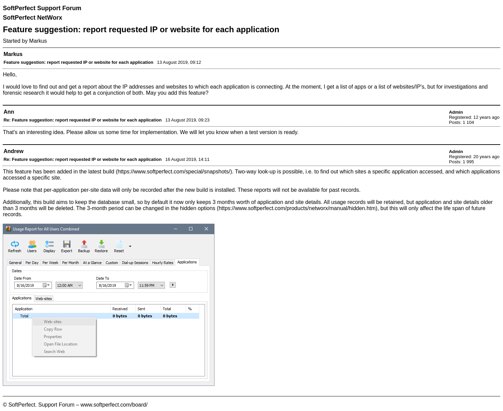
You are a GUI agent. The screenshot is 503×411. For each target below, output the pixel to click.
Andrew (13, 151)
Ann (8, 112)
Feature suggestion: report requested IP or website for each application (78, 62)
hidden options (197, 208)
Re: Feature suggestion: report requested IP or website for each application (82, 120)
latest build (101, 171)
